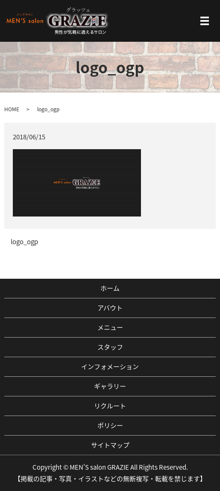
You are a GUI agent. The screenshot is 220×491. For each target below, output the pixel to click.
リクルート (110, 405)
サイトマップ (110, 445)
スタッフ (110, 347)
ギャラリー (110, 386)
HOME (11, 109)
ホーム (110, 288)
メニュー (110, 327)
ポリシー (110, 425)
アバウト (110, 307)
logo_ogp (24, 241)
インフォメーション (110, 366)
